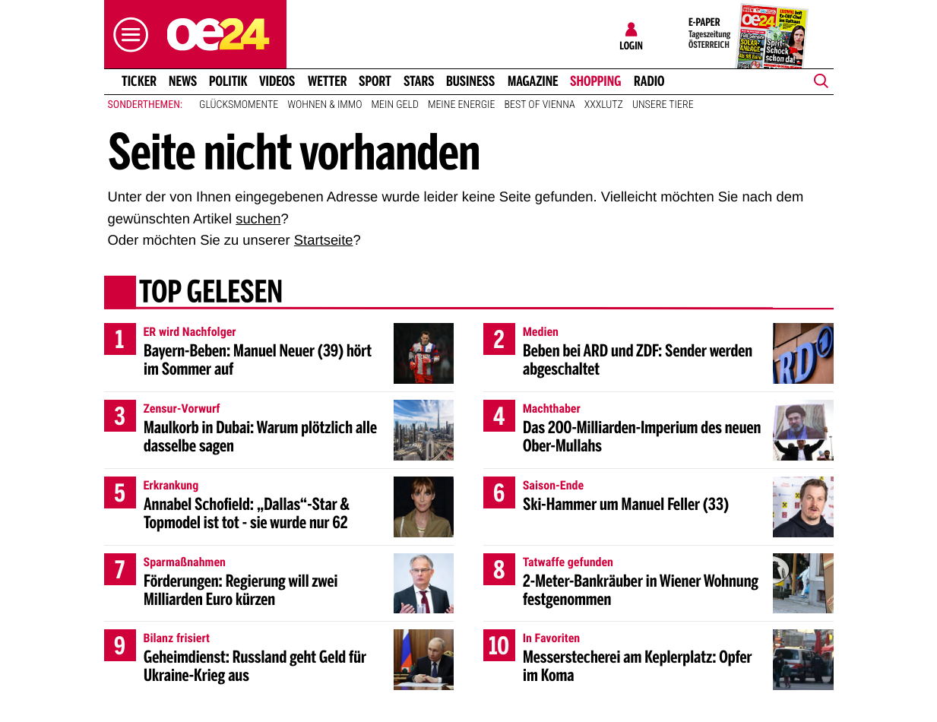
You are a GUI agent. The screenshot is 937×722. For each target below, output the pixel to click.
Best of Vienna (540, 105)
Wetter (327, 81)
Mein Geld (395, 105)
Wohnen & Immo (324, 105)
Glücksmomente (238, 105)
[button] (127, 34)
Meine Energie (461, 105)
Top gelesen (210, 294)
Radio (649, 81)
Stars (419, 81)
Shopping (595, 81)
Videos (277, 81)
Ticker (138, 81)
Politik (228, 81)
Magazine (533, 81)
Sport (375, 81)
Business (470, 81)
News (183, 81)
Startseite (323, 240)
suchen (258, 218)
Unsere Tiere (663, 105)
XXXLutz (603, 105)
